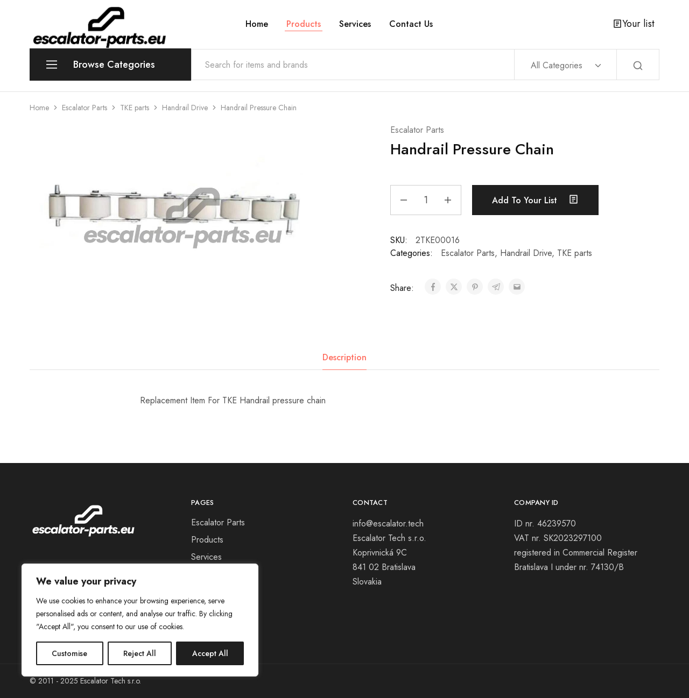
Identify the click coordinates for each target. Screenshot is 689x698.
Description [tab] (344, 357)
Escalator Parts (84, 107)
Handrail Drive (185, 107)
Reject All (139, 653)
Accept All (210, 653)
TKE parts (134, 107)
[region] (140, 620)
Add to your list (535, 200)
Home (256, 24)
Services (355, 24)
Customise (69, 653)
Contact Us (411, 24)
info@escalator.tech (389, 523)
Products (303, 24)
